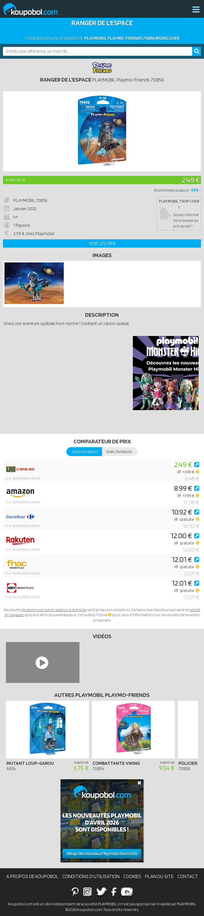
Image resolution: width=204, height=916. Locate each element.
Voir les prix (102, 243)
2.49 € (191, 179)
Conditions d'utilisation (90, 876)
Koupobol (34, 9)
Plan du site (159, 876)
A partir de (15, 180)
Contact (187, 876)
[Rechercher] (196, 51)
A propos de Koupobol (32, 876)
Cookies (132, 876)
